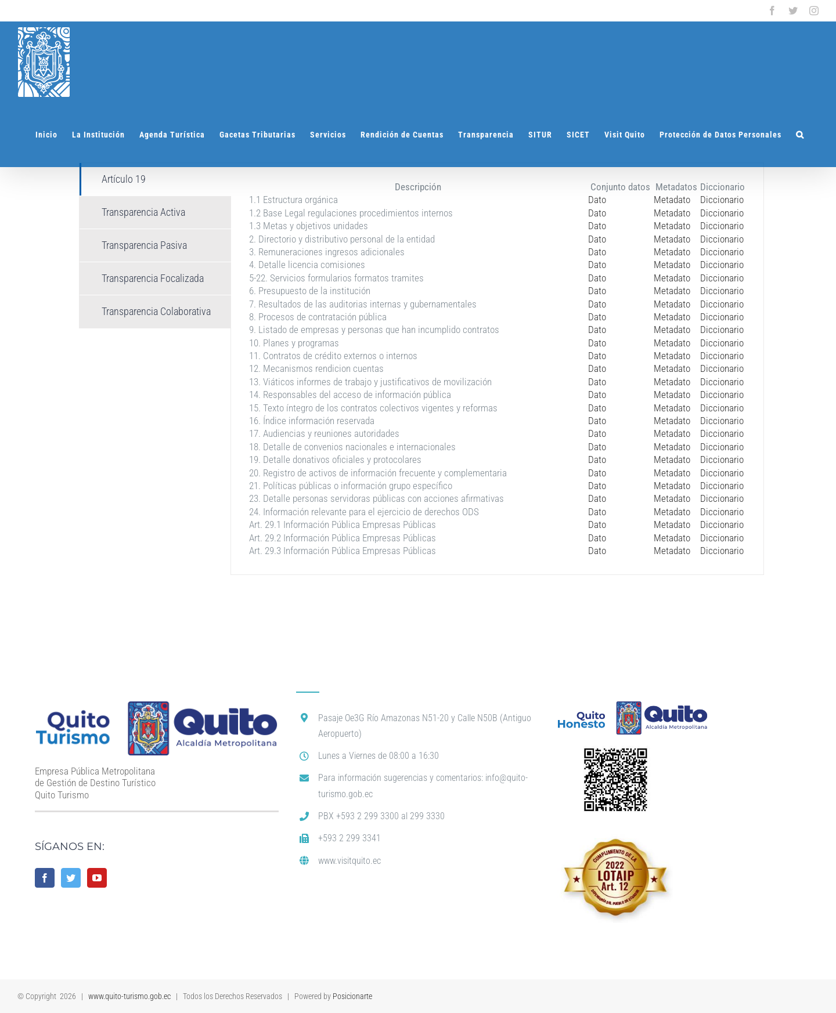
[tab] (155, 179)
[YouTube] (97, 878)
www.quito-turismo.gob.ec (129, 996)
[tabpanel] (497, 368)
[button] (800, 135)
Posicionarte (352, 996)
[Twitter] (71, 878)
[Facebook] (45, 878)
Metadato (672, 199)
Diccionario (722, 199)
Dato (597, 199)
